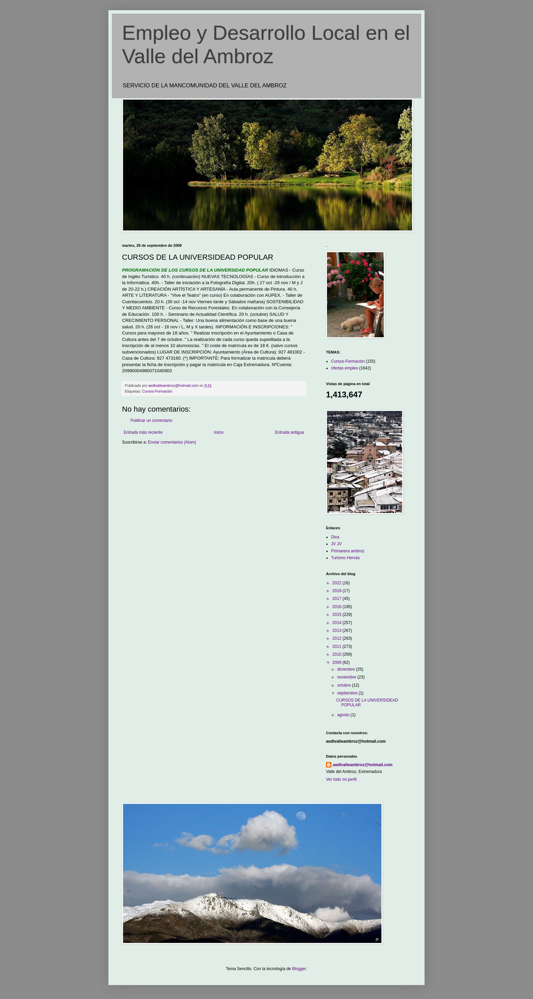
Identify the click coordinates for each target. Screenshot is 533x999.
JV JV (336, 543)
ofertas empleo (344, 368)
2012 (337, 638)
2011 (337, 646)
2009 (337, 662)
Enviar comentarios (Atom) (172, 442)
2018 (337, 590)
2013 (337, 630)
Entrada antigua (289, 432)
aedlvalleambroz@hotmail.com (363, 764)
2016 (337, 606)
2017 (337, 598)
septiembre (348, 693)
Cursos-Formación (157, 391)
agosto (343, 714)
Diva (335, 537)
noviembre (347, 677)
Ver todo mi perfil (341, 779)
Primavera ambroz (347, 551)
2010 (337, 654)
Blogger (299, 968)
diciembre (346, 669)
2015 (337, 614)
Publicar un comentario (151, 420)
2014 (337, 622)
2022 (337, 583)
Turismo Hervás (345, 557)
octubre (344, 685)
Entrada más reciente (143, 432)
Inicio (219, 432)
